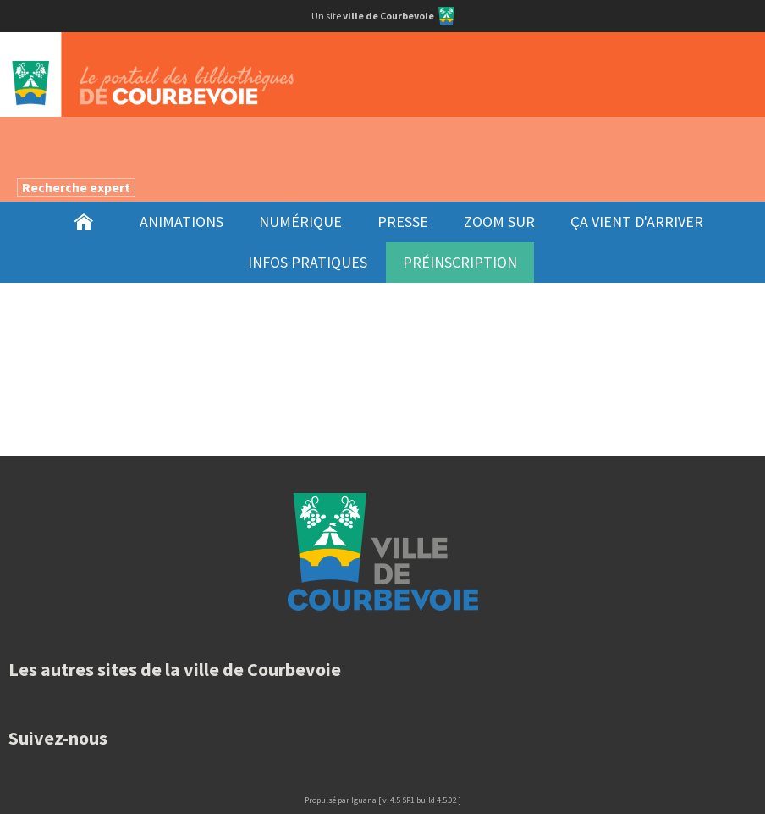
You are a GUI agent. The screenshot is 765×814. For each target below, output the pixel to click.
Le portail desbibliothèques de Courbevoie (382, 74)
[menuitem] (83, 222)
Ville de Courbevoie (383, 552)
